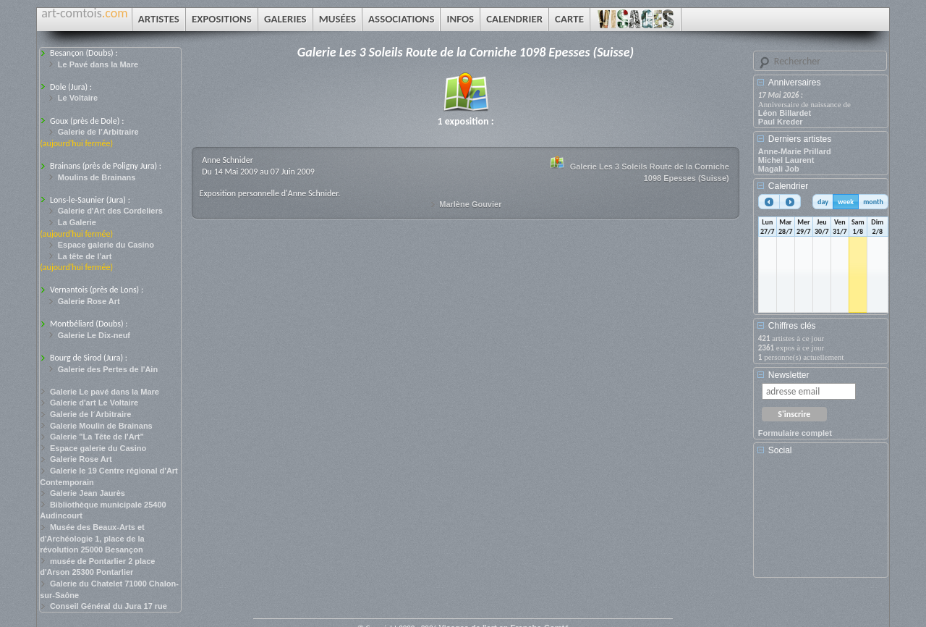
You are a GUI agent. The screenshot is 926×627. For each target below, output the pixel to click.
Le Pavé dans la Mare (98, 64)
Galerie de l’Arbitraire (98, 131)
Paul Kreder (780, 121)
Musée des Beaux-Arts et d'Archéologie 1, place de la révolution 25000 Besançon (92, 538)
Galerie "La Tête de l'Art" (97, 436)
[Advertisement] (823, 521)
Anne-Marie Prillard (794, 151)
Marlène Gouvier (470, 204)
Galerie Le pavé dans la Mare (104, 391)
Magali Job (778, 168)
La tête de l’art (85, 256)
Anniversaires (794, 82)
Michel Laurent (786, 160)
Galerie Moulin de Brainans (101, 425)
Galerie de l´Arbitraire (91, 414)
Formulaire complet (795, 433)
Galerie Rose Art (89, 301)
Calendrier (788, 186)
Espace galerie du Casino (106, 244)
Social (780, 450)
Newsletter (789, 375)
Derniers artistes (799, 139)
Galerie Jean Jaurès (87, 493)
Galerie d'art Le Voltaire (94, 402)
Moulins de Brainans (97, 177)
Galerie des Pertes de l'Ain (108, 369)
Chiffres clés (792, 326)
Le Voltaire (78, 97)
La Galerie (77, 222)
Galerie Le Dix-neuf (94, 335)
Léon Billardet (784, 113)
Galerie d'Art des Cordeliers (110, 210)
